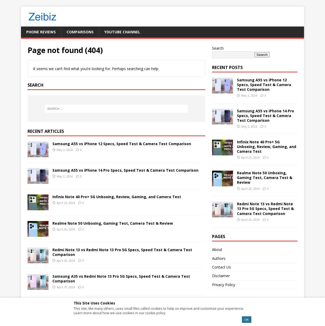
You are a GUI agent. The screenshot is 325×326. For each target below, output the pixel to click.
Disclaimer (221, 275)
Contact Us (221, 267)
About (217, 249)
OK (247, 319)
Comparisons (80, 31)
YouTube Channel (122, 31)
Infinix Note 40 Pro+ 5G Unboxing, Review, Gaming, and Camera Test (116, 196)
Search (218, 48)
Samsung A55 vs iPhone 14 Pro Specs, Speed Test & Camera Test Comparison (125, 170)
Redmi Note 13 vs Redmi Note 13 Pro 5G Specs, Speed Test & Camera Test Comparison (122, 252)
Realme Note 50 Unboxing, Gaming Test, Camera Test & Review (112, 223)
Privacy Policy (223, 284)
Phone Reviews (41, 31)
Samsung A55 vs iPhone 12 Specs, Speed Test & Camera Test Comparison (121, 143)
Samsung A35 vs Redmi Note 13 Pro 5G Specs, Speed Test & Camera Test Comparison (121, 278)
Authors (218, 258)
